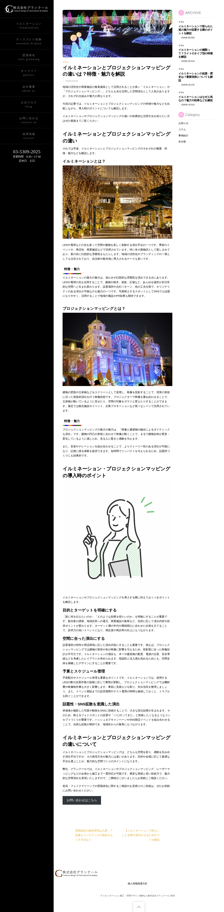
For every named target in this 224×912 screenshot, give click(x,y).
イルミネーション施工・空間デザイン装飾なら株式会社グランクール (136, 895)
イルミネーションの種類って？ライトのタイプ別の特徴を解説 (195, 53)
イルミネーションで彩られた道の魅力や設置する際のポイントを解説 (195, 30)
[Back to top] (138, 907)
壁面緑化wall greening (29, 57)
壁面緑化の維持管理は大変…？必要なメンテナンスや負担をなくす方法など (88, 835)
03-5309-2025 (27, 151)
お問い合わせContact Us (29, 120)
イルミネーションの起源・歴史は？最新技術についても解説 (195, 77)
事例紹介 (183, 135)
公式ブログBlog (29, 104)
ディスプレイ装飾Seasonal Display (29, 41)
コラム (66, 62)
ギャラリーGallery (29, 73)
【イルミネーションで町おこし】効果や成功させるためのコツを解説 (147, 835)
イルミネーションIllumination (29, 25)
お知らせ (183, 123)
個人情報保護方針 (137, 883)
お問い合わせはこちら (82, 800)
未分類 (182, 141)
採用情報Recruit (29, 136)
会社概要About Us (28, 88)
